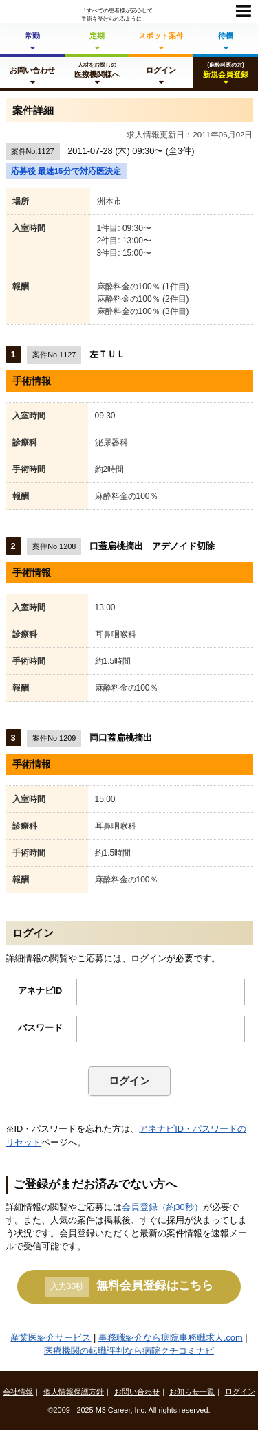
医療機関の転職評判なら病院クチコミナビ (129, 1350)
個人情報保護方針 (73, 1391)
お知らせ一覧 (192, 1391)
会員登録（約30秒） (162, 1207)
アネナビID (40, 990)
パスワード (40, 1028)
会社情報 (18, 1391)
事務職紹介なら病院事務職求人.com (170, 1337)
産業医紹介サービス (50, 1337)
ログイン (129, 1080)
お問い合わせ (137, 1391)
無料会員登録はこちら (129, 1286)
